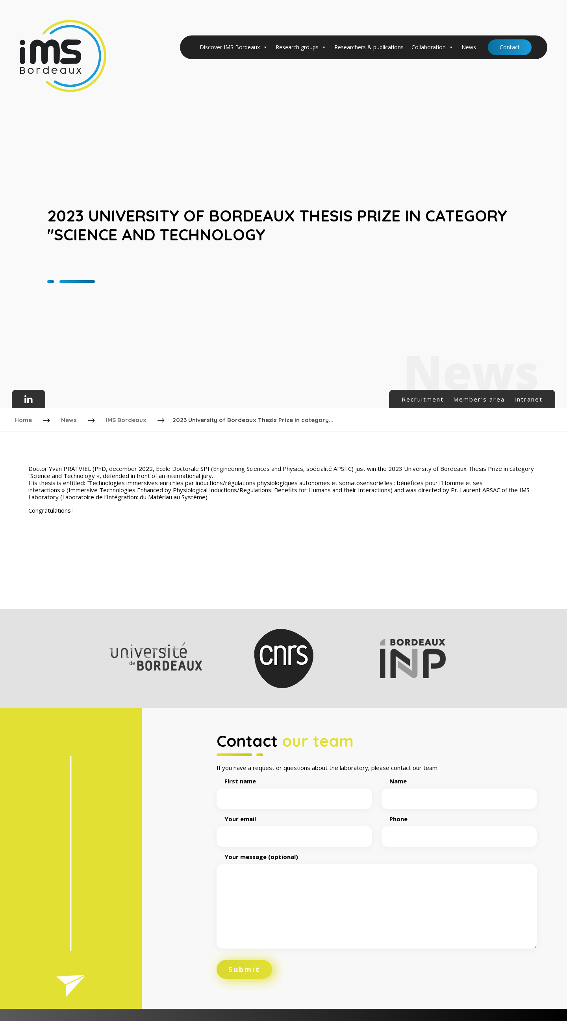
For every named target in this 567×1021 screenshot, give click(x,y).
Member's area (479, 399)
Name (459, 787)
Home (24, 418)
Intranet (528, 399)
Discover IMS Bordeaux (234, 47)
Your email (294, 825)
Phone (459, 825)
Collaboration (432, 47)
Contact (510, 47)
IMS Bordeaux (127, 418)
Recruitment (423, 399)
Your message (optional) (377, 898)
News (468, 47)
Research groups (301, 47)
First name (294, 787)
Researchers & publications (369, 47)
